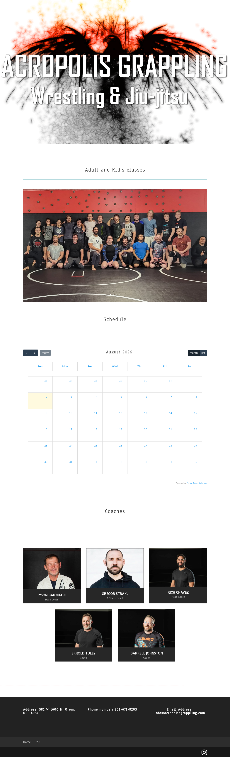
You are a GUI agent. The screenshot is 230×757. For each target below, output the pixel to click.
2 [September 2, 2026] (121, 462)
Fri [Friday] (164, 366)
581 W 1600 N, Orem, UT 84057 (49, 711)
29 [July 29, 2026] (120, 380)
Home (27, 742)
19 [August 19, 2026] (120, 429)
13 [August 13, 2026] (145, 413)
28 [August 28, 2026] (170, 445)
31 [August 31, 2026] (70, 462)
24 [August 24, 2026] (70, 445)
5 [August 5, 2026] (121, 396)
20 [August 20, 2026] (145, 429)
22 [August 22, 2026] (195, 429)
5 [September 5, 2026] (196, 462)
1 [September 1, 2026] (96, 462)
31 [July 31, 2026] (170, 380)
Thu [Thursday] (139, 366)
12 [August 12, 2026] (120, 413)
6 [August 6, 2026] (146, 396)
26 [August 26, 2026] (120, 445)
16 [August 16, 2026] (45, 429)
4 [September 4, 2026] (171, 462)
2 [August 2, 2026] (46, 396)
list (203, 353)
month (194, 353)
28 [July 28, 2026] (95, 380)
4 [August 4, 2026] (96, 396)
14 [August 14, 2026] (170, 413)
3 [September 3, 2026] (146, 462)
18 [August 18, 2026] (95, 429)
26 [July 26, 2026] (45, 380)
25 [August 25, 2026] (95, 445)
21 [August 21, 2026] (170, 429)
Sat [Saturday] (190, 366)
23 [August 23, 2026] (45, 445)
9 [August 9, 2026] (46, 413)
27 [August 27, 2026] (145, 445)
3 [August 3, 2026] (71, 396)
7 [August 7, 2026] (171, 396)
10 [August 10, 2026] (70, 413)
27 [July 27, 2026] (70, 380)
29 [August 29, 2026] (195, 445)
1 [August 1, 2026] (196, 380)
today (45, 353)
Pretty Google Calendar (197, 483)
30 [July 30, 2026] (145, 380)
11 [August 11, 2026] (95, 413)
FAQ (37, 742)
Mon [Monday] (65, 366)
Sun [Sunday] (40, 366)
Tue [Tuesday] (90, 366)
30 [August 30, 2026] (45, 462)
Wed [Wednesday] (115, 366)
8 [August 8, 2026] (196, 396)
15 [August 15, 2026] (195, 413)
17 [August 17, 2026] (70, 429)
